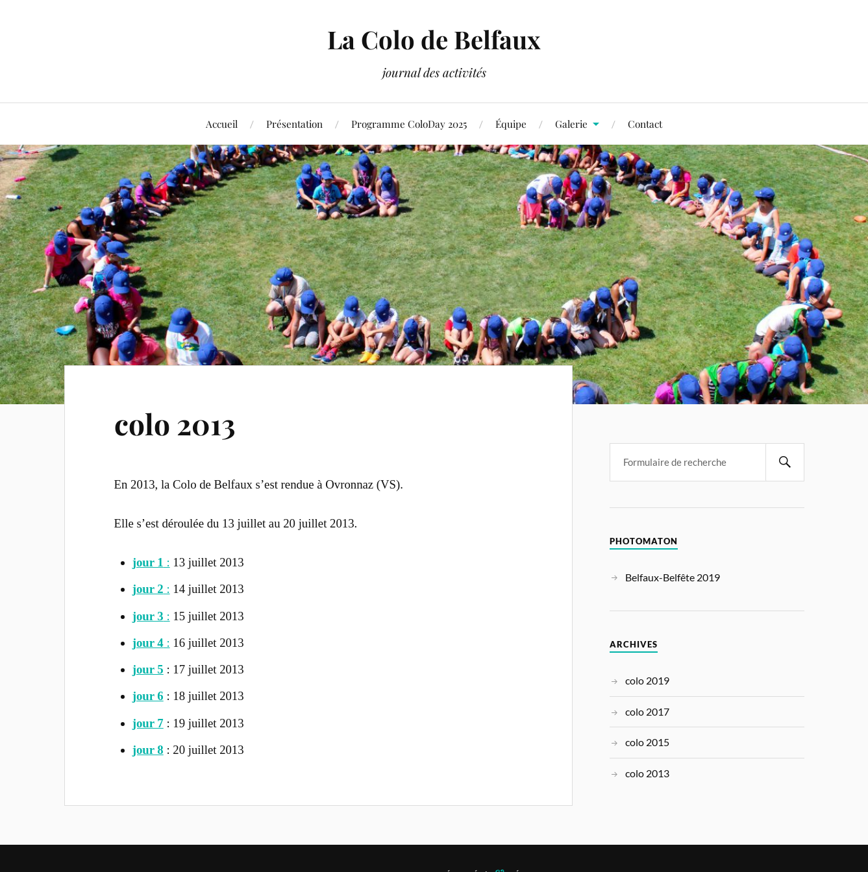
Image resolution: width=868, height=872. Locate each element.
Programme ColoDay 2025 (409, 123)
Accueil (222, 123)
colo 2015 (647, 742)
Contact (645, 123)
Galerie (571, 123)
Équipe (511, 123)
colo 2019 (647, 680)
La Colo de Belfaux (434, 39)
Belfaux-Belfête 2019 (672, 577)
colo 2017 (647, 711)
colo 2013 (175, 423)
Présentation (294, 123)
